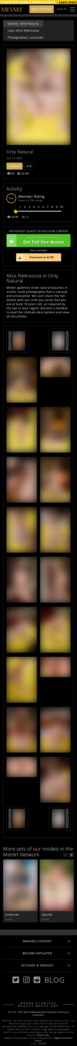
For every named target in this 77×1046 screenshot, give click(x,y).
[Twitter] (16, 980)
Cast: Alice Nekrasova (23, 30)
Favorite (14, 166)
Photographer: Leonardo (25, 37)
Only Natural (19, 151)
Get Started (42, 9)
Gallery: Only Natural (23, 23)
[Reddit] (37, 980)
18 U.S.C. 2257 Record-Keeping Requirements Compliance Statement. (39, 1013)
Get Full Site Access (37, 240)
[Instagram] (26, 980)
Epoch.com (43, 1035)
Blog (54, 980)
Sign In (62, 9)
